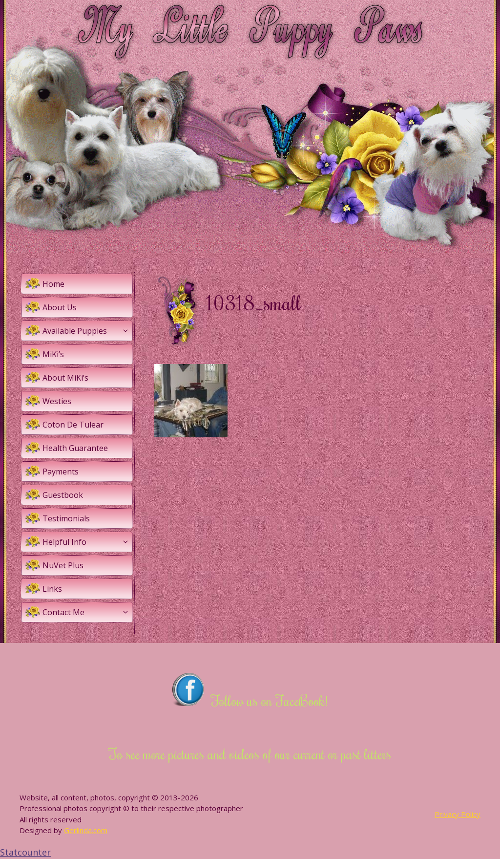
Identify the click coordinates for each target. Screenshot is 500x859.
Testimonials (66, 518)
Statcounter (25, 852)
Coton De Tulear (73, 424)
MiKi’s (53, 354)
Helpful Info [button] (87, 542)
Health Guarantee (75, 448)
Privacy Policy (457, 814)
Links (52, 588)
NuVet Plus (62, 565)
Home (53, 284)
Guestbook (62, 495)
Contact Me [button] (87, 612)
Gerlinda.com (85, 830)
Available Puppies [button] (87, 331)
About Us (59, 307)
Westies (56, 401)
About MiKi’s (65, 377)
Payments (60, 471)
